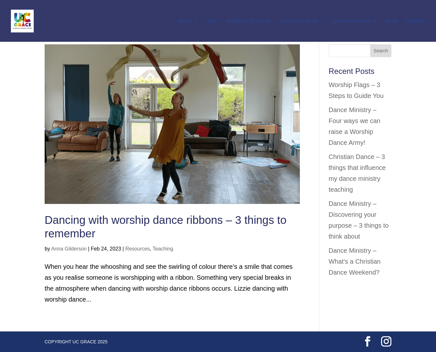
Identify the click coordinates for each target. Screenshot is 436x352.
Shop (391, 21)
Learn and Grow (352, 21)
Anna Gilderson (68, 248)
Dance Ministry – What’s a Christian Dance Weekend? (355, 261)
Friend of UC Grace (248, 21)
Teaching (163, 248)
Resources (137, 248)
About (185, 21)
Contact (416, 21)
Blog (212, 21)
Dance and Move (298, 21)
